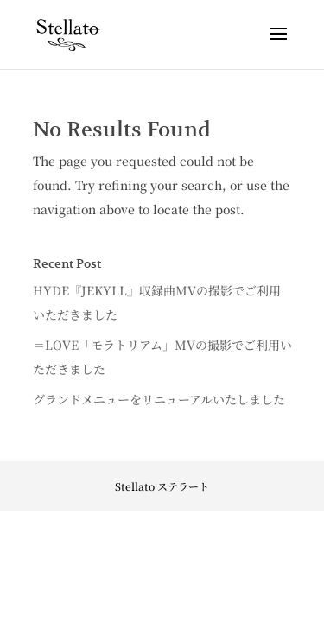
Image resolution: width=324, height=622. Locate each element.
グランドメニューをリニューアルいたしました (159, 399)
